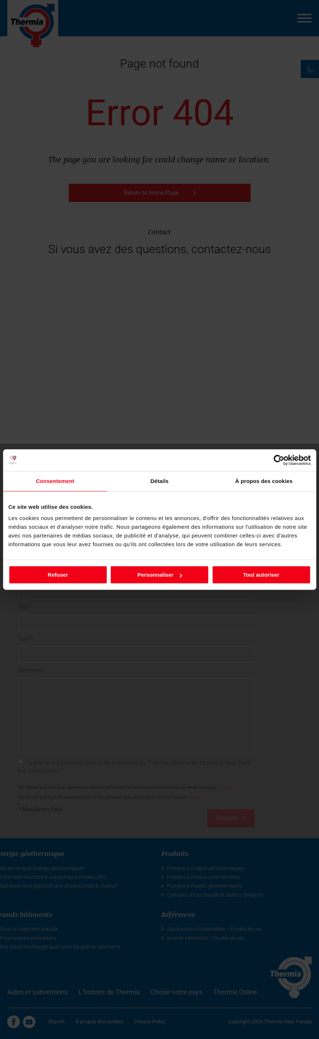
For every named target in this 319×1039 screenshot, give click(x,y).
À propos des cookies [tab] (264, 481)
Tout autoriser (261, 575)
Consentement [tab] (55, 481)
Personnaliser (159, 575)
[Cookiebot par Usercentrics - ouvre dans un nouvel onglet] (279, 460)
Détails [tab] (160, 481)
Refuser (58, 575)
